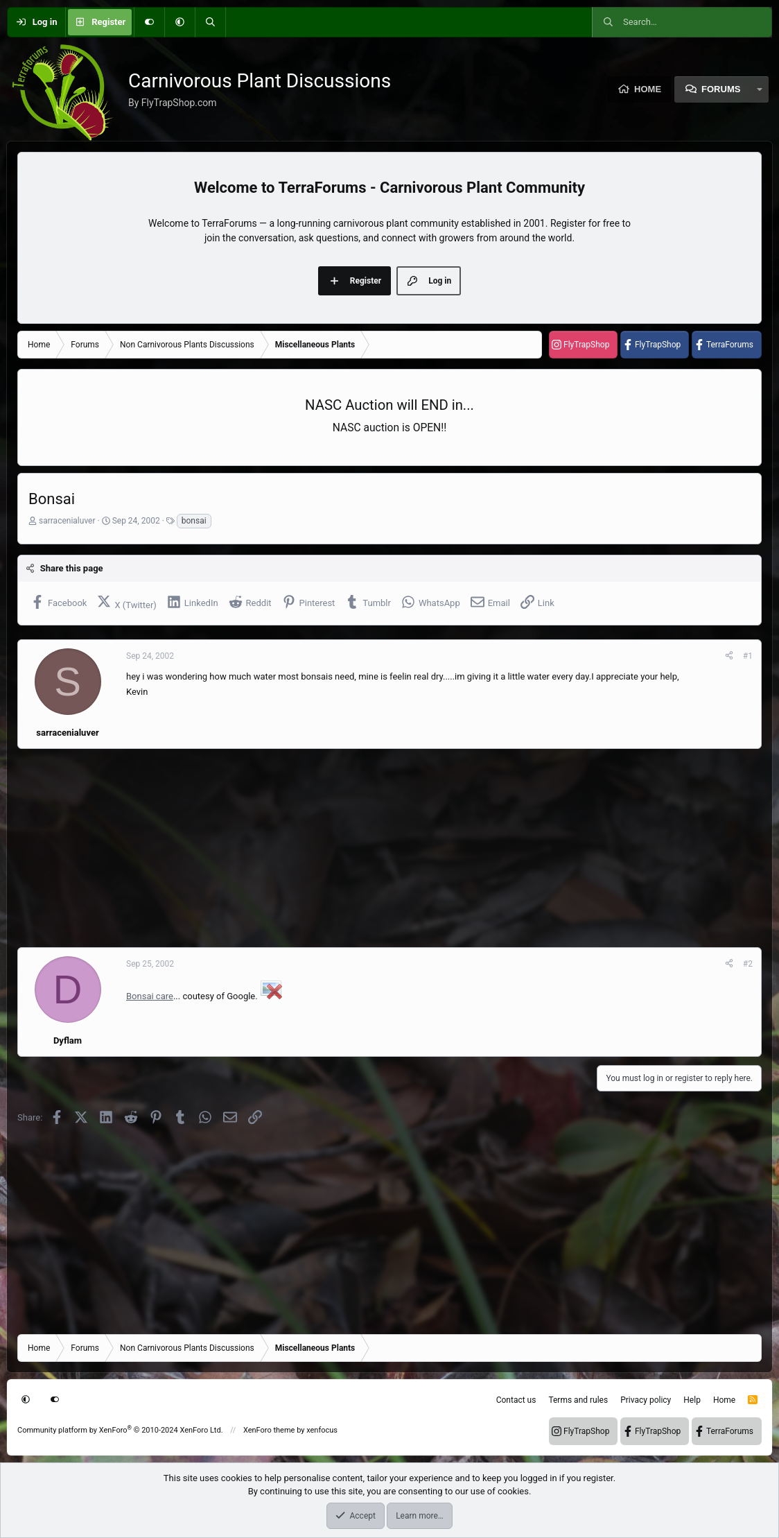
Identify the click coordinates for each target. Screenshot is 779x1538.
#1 (748, 656)
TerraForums (729, 344)
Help (692, 1400)
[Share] (729, 656)
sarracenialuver (67, 521)
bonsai (194, 521)
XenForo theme (269, 1430)
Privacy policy (645, 1400)
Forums (720, 89)
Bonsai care (149, 996)
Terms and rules (578, 1400)
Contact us (516, 1400)
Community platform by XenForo (120, 1430)
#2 (748, 964)
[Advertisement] (389, 848)
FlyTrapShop (586, 344)
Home (647, 89)
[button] (179, 22)
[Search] (210, 22)
